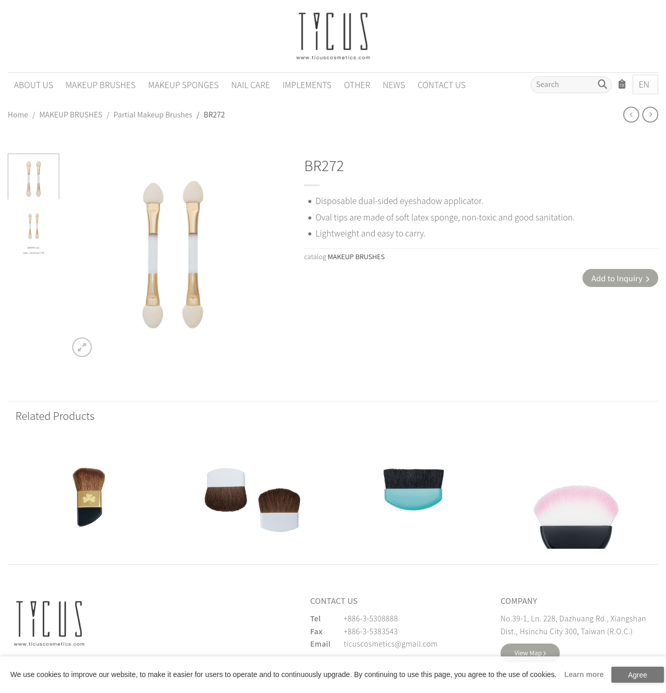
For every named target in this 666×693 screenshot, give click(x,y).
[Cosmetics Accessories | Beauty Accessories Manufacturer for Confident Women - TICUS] (333, 36)
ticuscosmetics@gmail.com (391, 643)
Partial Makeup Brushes (152, 114)
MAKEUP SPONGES (183, 84)
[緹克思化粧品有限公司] (49, 623)
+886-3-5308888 (371, 618)
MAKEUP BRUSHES (100, 84)
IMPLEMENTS (306, 84)
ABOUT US (33, 84)
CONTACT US (441, 84)
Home (18, 114)
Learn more (584, 674)
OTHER (357, 84)
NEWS (393, 84)
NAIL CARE (250, 84)
